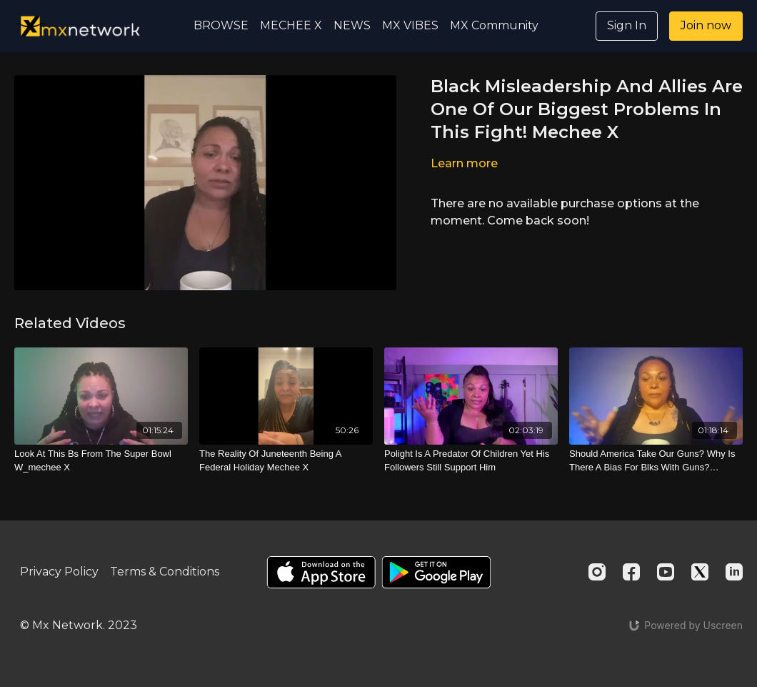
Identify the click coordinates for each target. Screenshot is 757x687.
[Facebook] (631, 571)
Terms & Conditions (164, 571)
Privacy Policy (59, 571)
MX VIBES (410, 25)
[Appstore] (321, 572)
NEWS (352, 25)
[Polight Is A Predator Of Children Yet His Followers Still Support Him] (471, 461)
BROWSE (221, 25)
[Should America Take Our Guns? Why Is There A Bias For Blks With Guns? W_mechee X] (656, 461)
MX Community (494, 25)
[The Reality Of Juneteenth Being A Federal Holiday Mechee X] (286, 461)
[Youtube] (665, 571)
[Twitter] (699, 571)
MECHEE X (291, 25)
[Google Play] (436, 572)
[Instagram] (597, 571)
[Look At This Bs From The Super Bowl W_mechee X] (101, 461)
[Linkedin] (734, 571)
